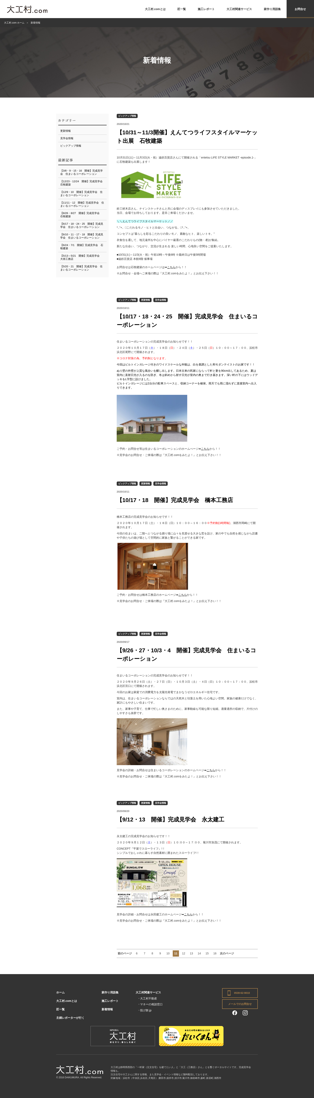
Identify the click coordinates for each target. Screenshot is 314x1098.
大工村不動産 (148, 998)
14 (199, 953)
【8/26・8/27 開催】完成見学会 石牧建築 (81, 215)
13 (191, 953)
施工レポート (206, 9)
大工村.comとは (155, 9)
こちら (171, 267)
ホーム (60, 992)
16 (214, 953)
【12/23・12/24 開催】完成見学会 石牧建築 (82, 183)
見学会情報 (160, 300)
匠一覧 (181, 9)
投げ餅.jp (146, 1010)
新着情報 (107, 1009)
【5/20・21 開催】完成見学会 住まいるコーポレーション (81, 268)
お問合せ (300, 9)
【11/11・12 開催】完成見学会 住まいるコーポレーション (82, 204)
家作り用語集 (272, 9)
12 (183, 953)
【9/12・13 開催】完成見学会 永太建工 (170, 819)
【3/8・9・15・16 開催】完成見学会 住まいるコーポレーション (81, 172)
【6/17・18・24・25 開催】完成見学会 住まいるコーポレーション (81, 225)
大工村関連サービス (239, 9)
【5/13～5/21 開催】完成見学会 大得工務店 (81, 257)
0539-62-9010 (242, 993)
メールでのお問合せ (240, 1004)
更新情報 (145, 300)
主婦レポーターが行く (70, 1017)
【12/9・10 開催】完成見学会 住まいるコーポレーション (81, 193)
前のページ (125, 953)
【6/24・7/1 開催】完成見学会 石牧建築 (81, 247)
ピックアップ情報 (127, 116)
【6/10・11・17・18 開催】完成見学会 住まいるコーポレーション (81, 236)
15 (207, 953)
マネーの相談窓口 (151, 1004)
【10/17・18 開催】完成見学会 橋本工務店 (175, 500)
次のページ (227, 953)
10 (168, 953)
